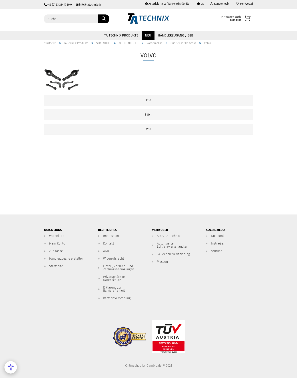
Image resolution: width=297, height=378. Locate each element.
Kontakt (108, 243)
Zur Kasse (56, 251)
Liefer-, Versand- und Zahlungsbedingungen (118, 267)
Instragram (218, 243)
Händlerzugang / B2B (175, 35)
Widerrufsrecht (113, 259)
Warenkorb (56, 236)
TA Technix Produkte (121, 35)
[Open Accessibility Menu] (10, 367)
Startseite (56, 266)
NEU (148, 35)
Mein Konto (57, 243)
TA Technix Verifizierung (173, 254)
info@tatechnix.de (87, 4)
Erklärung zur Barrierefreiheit (114, 289)
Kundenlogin (219, 3)
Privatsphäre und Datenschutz (115, 278)
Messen (162, 262)
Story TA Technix (168, 236)
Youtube (216, 251)
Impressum (111, 236)
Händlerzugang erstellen (66, 259)
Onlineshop (133, 366)
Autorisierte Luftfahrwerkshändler (168, 3)
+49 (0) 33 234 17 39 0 (58, 4)
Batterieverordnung (116, 298)
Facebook (217, 236)
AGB (106, 251)
